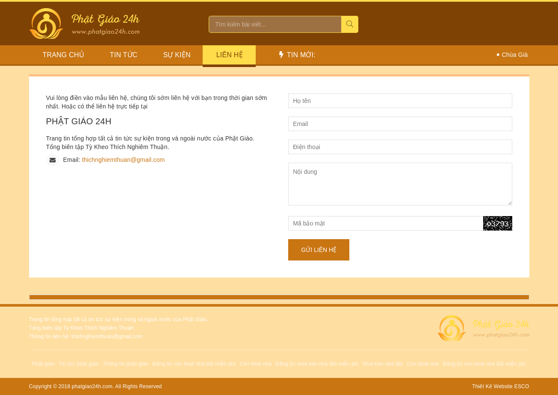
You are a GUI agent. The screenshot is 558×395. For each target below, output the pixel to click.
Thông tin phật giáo (125, 364)
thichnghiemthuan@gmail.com (123, 159)
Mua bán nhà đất (383, 364)
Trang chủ (63, 55)
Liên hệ (229, 55)
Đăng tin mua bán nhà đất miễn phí (317, 364)
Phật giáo (43, 364)
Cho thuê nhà (256, 364)
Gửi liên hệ (319, 249)
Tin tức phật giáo (78, 364)
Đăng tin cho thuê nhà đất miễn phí (194, 364)
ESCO (521, 386)
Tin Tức (124, 55)
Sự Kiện (177, 55)
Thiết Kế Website (492, 386)
